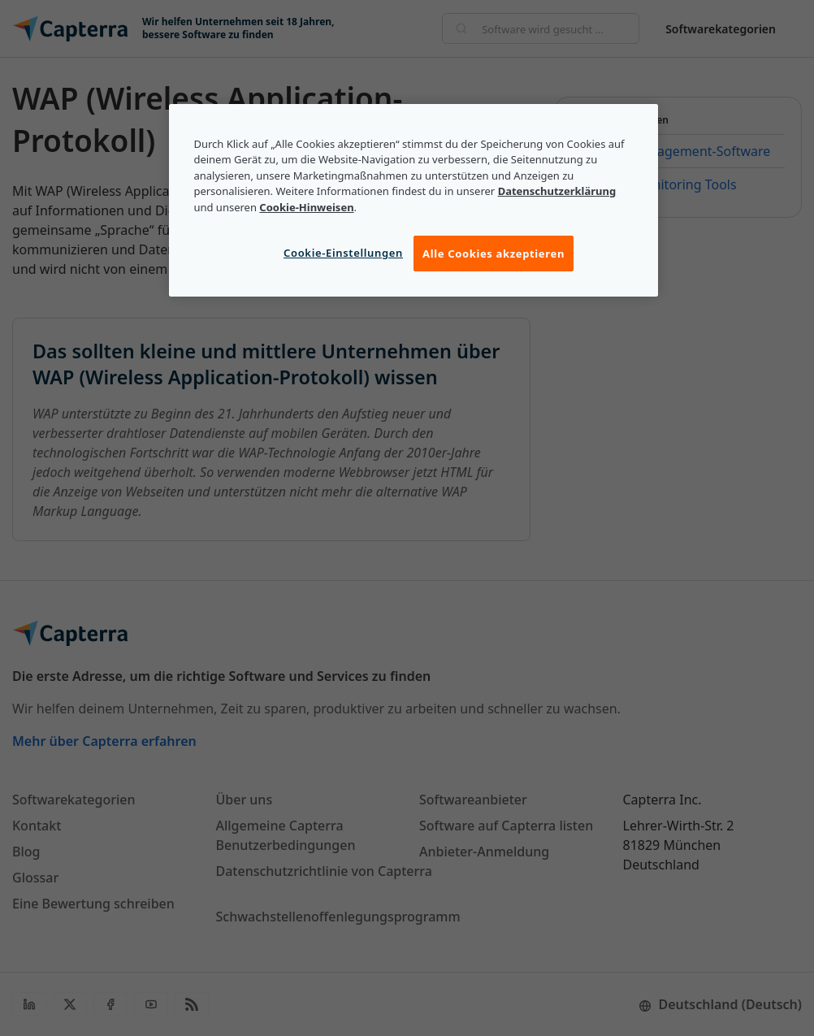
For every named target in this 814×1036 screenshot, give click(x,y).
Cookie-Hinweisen (306, 207)
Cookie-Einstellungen (343, 252)
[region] (413, 200)
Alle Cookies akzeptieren (493, 253)
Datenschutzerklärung (557, 191)
